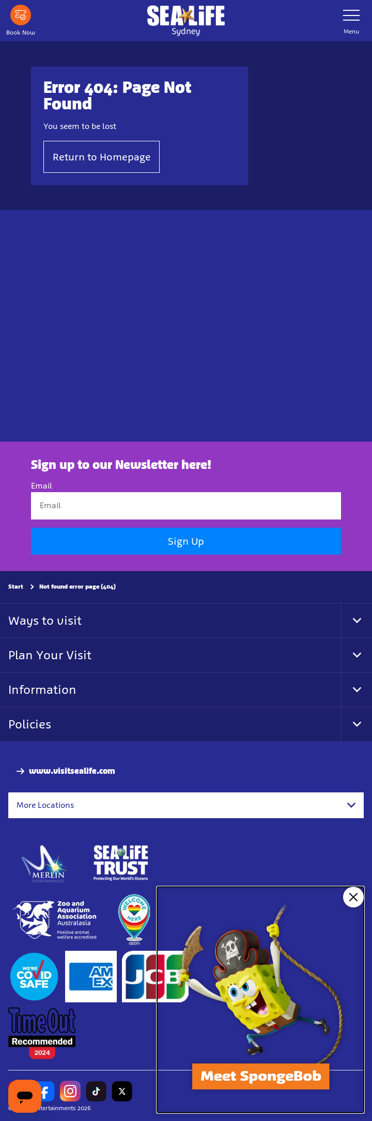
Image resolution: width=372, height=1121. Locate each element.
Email (41, 486)
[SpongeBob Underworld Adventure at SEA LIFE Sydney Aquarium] (260, 999)
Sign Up (186, 541)
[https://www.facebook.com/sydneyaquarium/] (44, 1091)
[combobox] (186, 805)
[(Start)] (34, 976)
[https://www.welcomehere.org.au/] (134, 920)
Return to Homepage (102, 157)
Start (15, 586)
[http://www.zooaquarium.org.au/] (55, 920)
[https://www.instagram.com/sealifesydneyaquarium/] (70, 1091)
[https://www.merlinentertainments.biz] (44, 863)
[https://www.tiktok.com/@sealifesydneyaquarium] (96, 1091)
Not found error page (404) (77, 586)
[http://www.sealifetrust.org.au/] (121, 863)
